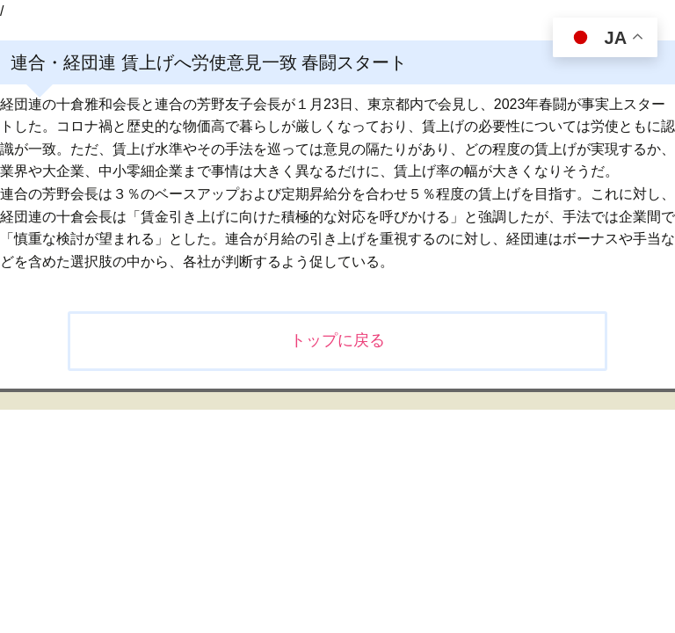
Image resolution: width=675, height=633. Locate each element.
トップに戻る (337, 340)
